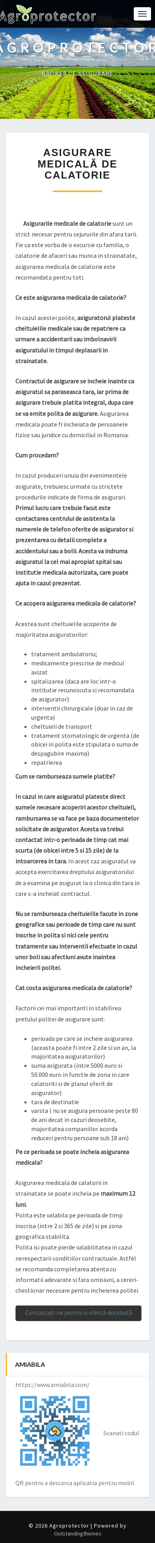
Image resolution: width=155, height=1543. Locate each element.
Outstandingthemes (77, 1533)
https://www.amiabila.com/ (52, 1385)
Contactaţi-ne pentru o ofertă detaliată (78, 1312)
